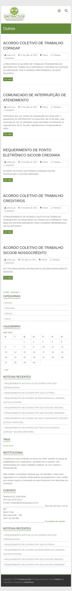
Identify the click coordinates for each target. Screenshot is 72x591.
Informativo (10, 308)
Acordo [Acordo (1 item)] (5, 446)
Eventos (8, 303)
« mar (6, 370)
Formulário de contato (55, 521)
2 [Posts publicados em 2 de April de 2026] (33, 342)
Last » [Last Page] (17, 292)
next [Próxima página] (12, 292)
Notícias (8, 313)
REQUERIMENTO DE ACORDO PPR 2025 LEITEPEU (30, 393)
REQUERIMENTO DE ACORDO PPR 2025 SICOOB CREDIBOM (35, 413)
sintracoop (11, 55)
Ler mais (8, 79)
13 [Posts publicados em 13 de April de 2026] (6, 352)
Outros (45, 55)
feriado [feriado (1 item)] (11, 446)
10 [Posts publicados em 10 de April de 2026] (43, 347)
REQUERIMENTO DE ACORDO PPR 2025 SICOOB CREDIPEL (34, 407)
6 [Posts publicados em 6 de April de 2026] (5, 347)
